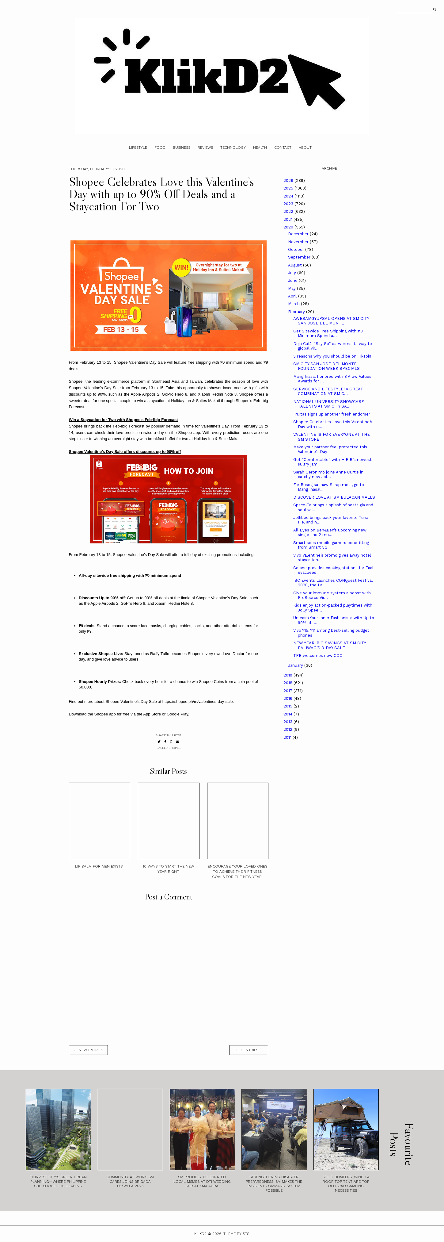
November (299, 242)
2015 (288, 706)
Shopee (174, 747)
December (299, 234)
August (295, 265)
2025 (288, 188)
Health (260, 147)
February (297, 311)
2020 (288, 227)
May (292, 288)
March (294, 303)
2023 (288, 203)
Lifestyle (138, 147)
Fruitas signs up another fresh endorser (331, 414)
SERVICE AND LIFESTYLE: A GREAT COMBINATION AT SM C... (328, 391)
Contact (282, 147)
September (300, 257)
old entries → (248, 1050)
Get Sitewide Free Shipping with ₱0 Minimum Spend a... (328, 333)
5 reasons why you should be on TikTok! (332, 356)
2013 (288, 721)
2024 (288, 196)
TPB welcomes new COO (318, 655)
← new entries (88, 1050)
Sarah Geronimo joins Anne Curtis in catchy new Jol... (328, 474)
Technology (233, 147)
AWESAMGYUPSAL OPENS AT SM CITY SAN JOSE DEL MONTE (331, 321)
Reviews (205, 147)
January (296, 665)
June (293, 280)
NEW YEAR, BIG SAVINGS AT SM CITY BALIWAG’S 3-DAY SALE (329, 645)
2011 (288, 737)
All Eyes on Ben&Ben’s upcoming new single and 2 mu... (329, 532)
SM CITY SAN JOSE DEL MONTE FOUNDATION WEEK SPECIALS (326, 366)
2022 (288, 211)
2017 (288, 690)
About (305, 147)
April (293, 296)
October (296, 249)
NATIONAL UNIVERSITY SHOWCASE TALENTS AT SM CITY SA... (328, 404)
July (292, 272)
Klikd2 (200, 1234)
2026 (288, 180)
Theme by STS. (236, 1234)
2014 (288, 714)
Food (159, 147)
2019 (288, 675)
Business (181, 147)
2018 (288, 682)
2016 (288, 698)
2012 (288, 729)
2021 (288, 219)
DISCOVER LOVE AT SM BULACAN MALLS (334, 497)
